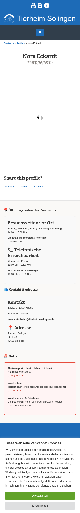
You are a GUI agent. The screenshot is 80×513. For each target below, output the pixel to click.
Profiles (21, 43)
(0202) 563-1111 (17, 375)
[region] (40, 475)
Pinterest (38, 186)
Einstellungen (40, 505)
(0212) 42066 (25, 307)
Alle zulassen (40, 495)
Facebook (9, 186)
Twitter (24, 186)
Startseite (9, 43)
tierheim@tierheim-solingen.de (35, 319)
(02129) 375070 (16, 390)
